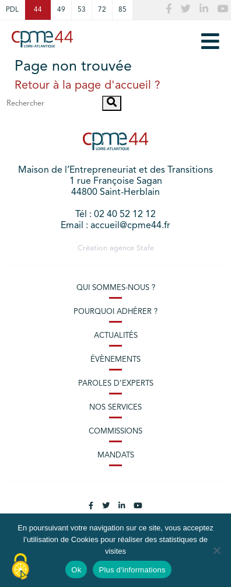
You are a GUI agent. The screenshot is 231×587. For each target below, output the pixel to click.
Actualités (116, 336)
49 (61, 9)
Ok (76, 569)
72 (102, 9)
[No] (216, 550)
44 (38, 9)
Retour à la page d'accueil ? (87, 86)
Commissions (115, 431)
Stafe (145, 248)
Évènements (115, 360)
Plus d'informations (132, 569)
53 (82, 9)
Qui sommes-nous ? (115, 288)
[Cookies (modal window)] (20, 567)
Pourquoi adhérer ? (116, 312)
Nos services (115, 407)
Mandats (115, 455)
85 (122, 9)
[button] (111, 103)
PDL (12, 9)
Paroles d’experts (115, 383)
